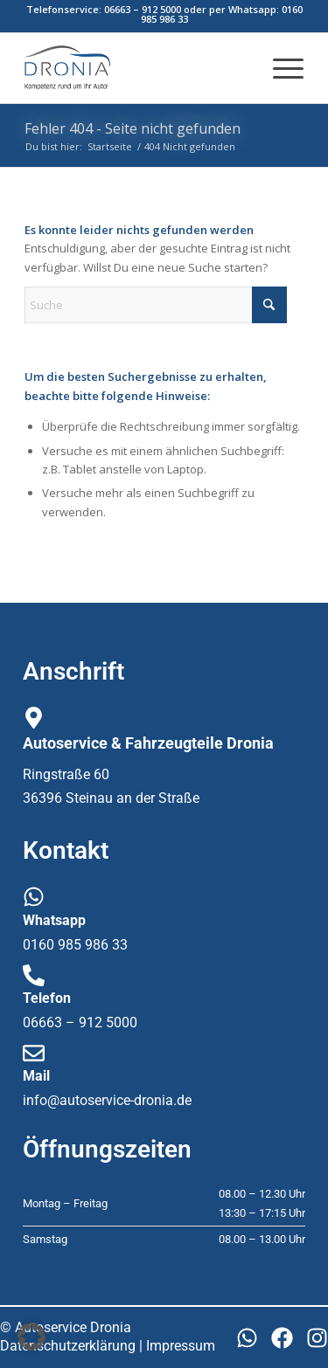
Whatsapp (54, 920)
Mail (36, 1075)
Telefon (47, 998)
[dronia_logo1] (136, 68)
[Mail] (34, 1053)
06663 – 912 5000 (142, 9)
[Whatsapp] (34, 897)
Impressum (180, 1346)
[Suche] (155, 305)
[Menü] (279, 68)
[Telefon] (34, 975)
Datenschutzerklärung (68, 1346)
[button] (31, 1336)
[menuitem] (279, 68)
